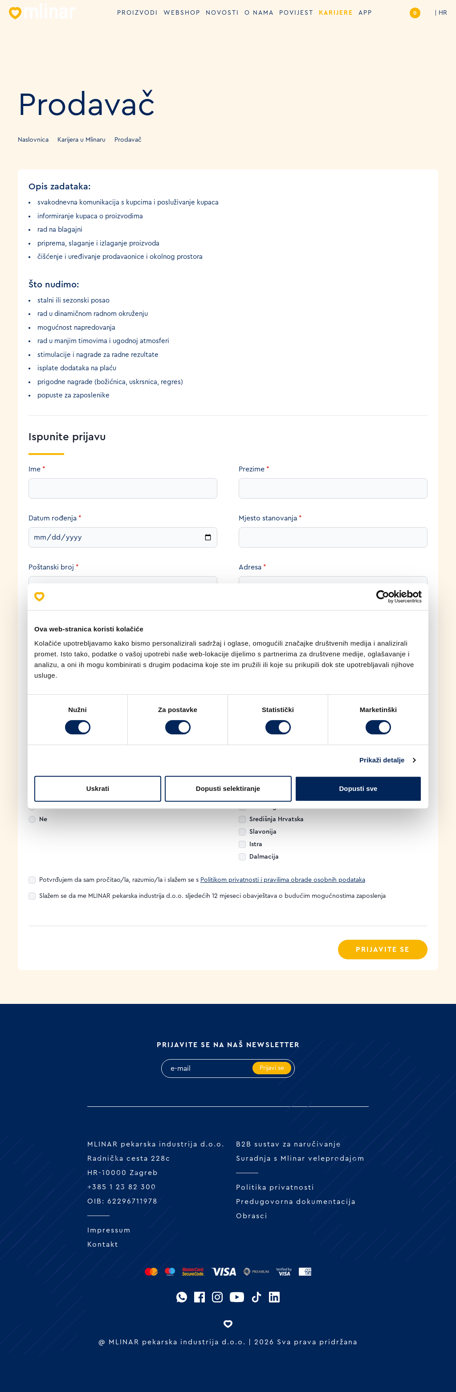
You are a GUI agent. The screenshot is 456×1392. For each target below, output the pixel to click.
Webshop (181, 13)
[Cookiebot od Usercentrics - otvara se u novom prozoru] (383, 596)
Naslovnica (33, 140)
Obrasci (252, 1216)
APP (365, 13)
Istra (255, 844)
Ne (43, 819)
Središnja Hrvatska (276, 819)
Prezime (254, 469)
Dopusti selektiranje (228, 788)
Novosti (222, 13)
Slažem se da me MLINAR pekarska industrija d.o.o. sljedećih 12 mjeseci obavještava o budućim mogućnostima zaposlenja (212, 896)
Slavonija (263, 832)
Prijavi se (272, 1068)
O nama (259, 13)
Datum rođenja (54, 518)
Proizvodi (137, 13)
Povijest (296, 13)
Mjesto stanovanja (270, 518)
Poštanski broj (53, 567)
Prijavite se (383, 949)
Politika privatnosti (275, 1187)
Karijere (336, 13)
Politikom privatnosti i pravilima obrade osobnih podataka (282, 880)
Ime (36, 469)
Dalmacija (264, 857)
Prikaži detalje (382, 760)
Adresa (252, 567)
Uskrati (98, 788)
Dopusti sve (358, 788)
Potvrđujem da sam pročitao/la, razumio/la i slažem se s (202, 880)
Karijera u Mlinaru (81, 140)
